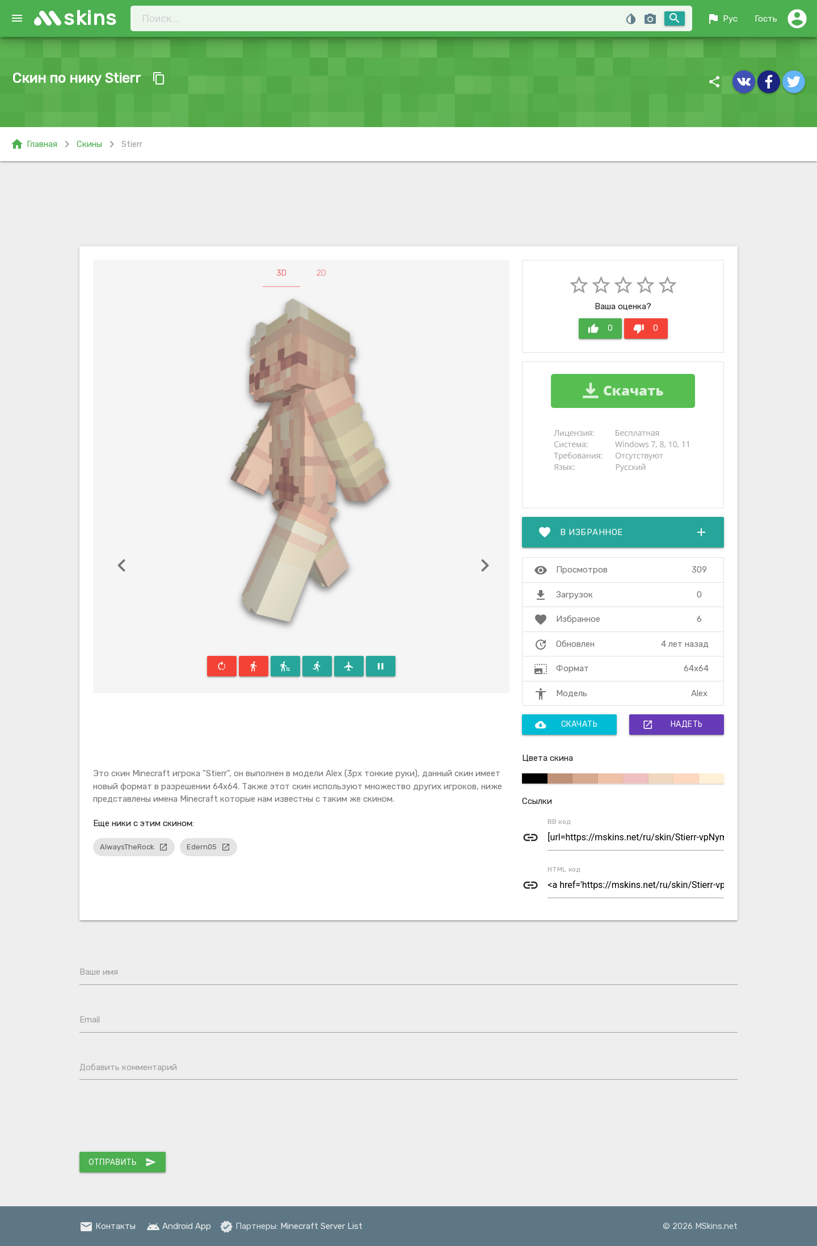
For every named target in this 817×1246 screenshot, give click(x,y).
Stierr (131, 144)
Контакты (107, 1226)
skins (90, 18)
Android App (178, 1226)
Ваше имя (98, 972)
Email (89, 1020)
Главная (33, 144)
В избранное (623, 532)
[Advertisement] (408, 203)
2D (321, 273)
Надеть (672, 724)
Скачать (566, 724)
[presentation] (165, 1118)
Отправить (123, 1162)
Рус (722, 19)
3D (281, 273)
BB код (559, 822)
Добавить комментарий (128, 1067)
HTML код (564, 869)
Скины (89, 144)
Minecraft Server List (321, 1226)
